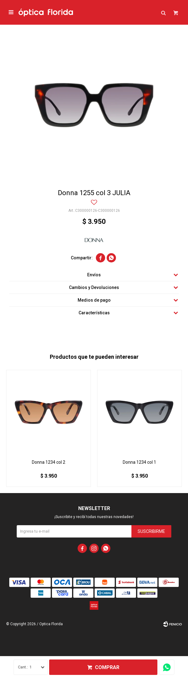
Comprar (107, 667)
